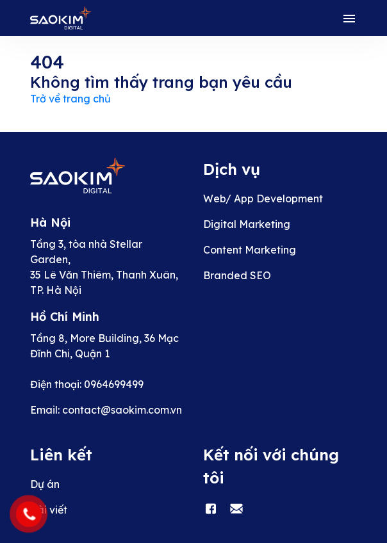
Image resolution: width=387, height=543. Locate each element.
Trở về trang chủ (70, 98)
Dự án (45, 484)
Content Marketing (249, 249)
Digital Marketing (246, 224)
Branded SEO (237, 275)
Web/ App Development (263, 198)
